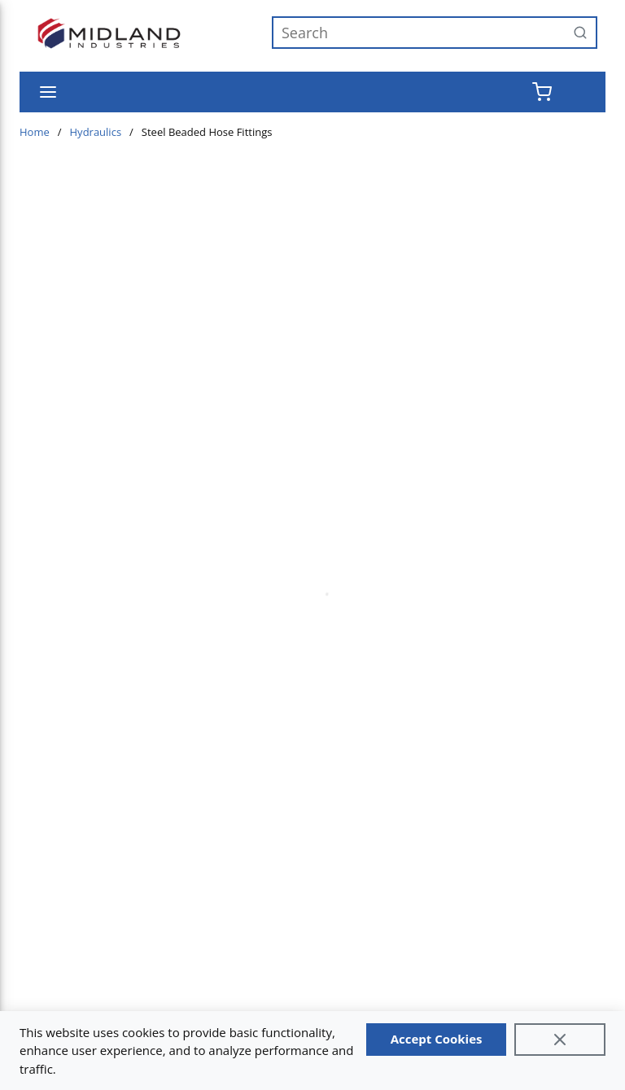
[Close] (559, 1039)
